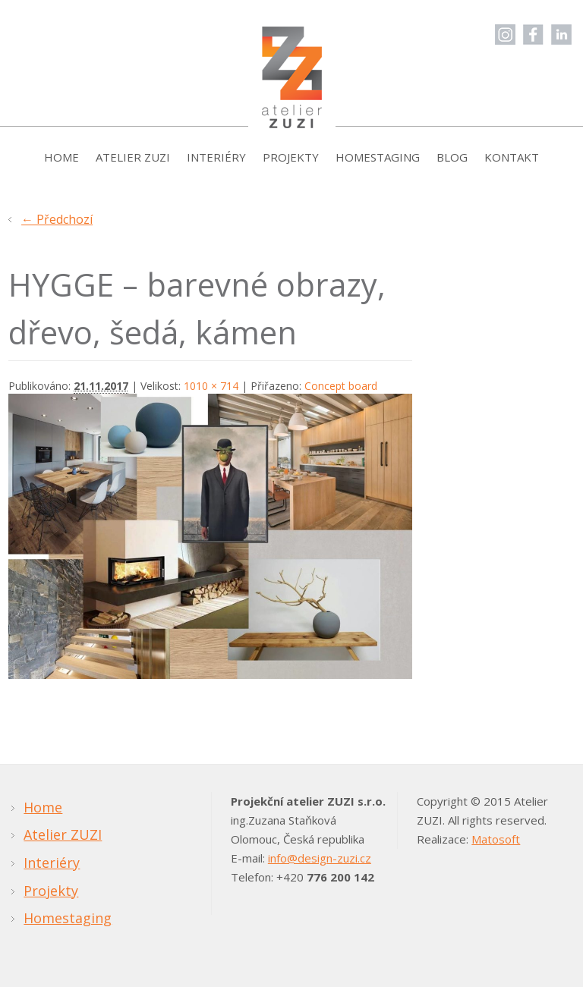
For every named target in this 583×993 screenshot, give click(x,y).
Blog (452, 163)
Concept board (340, 392)
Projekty (291, 163)
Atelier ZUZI (133, 163)
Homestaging (378, 163)
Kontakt (511, 163)
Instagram (505, 34)
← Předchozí (57, 226)
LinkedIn (561, 34)
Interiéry (216, 163)
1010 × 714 (211, 392)
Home (61, 163)
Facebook (533, 34)
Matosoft (495, 845)
